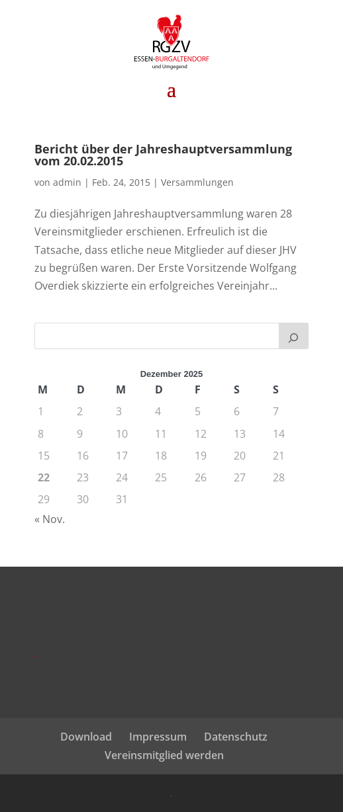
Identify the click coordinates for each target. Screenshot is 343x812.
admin (67, 182)
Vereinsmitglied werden (164, 755)
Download (86, 736)
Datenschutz (236, 736)
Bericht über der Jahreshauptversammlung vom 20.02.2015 (163, 155)
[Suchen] (294, 336)
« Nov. (49, 519)
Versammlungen (197, 182)
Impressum (158, 736)
